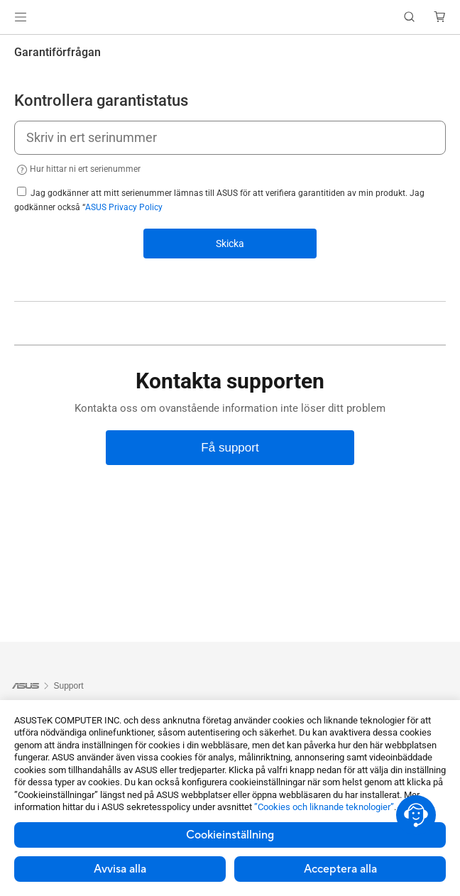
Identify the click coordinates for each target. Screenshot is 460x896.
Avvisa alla (120, 869)
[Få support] (230, 447)
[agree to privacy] (21, 191)
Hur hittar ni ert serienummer (77, 169)
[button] (20, 17)
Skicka (230, 243)
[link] (230, 17)
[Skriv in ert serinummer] (230, 138)
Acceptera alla (340, 869)
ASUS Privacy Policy (124, 207)
